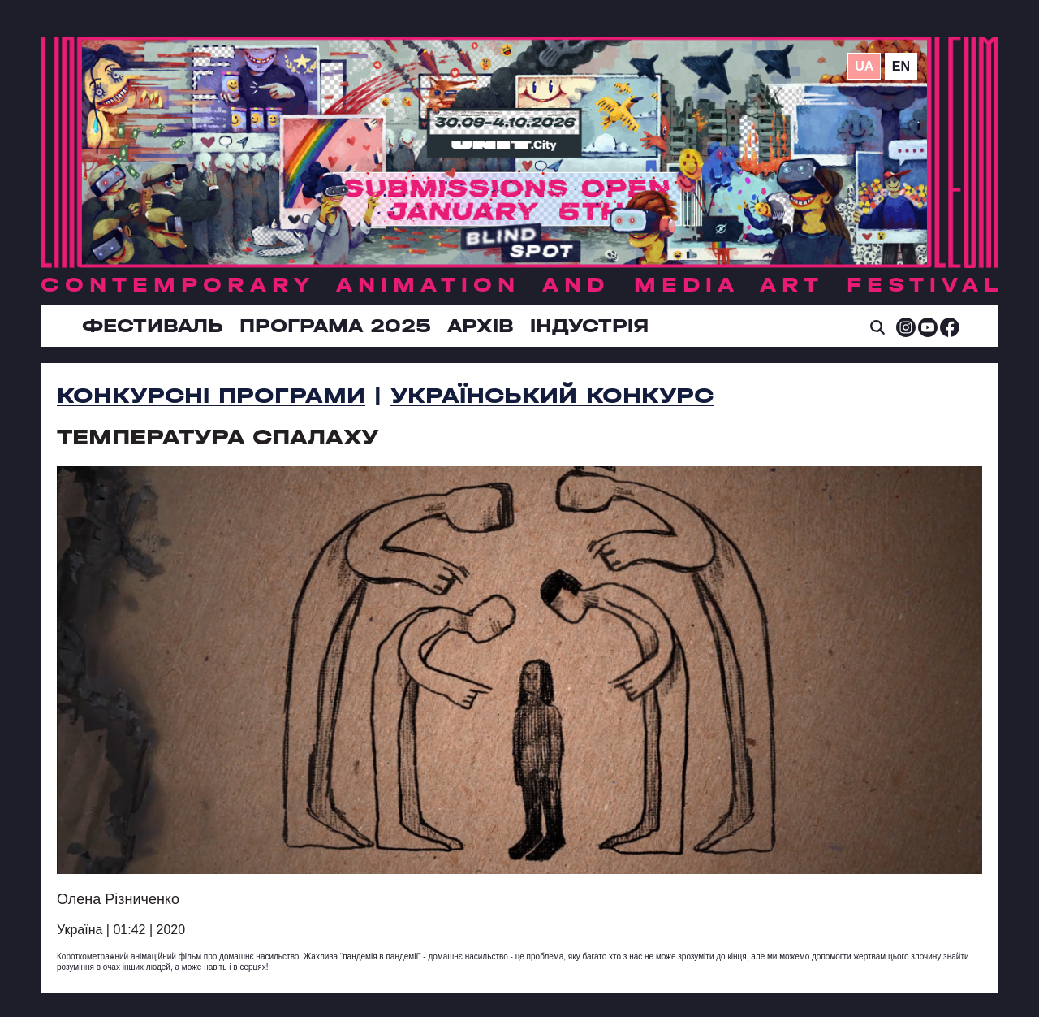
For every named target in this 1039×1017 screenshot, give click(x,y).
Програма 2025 (335, 325)
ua (864, 66)
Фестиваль (152, 325)
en (901, 66)
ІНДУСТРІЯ (589, 325)
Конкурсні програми (211, 396)
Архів (480, 325)
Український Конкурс (552, 396)
